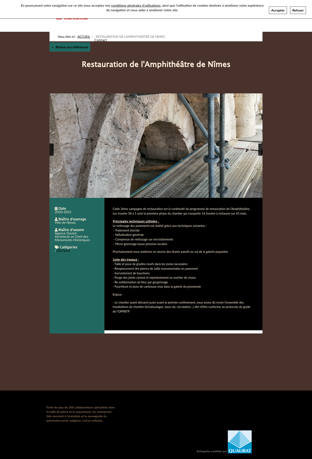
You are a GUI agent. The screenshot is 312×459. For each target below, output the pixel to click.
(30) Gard (63, 250)
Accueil (83, 36)
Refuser (298, 10)
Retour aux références (72, 47)
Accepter (278, 10)
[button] (51, 150)
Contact (100, 40)
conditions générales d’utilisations (135, 5)
